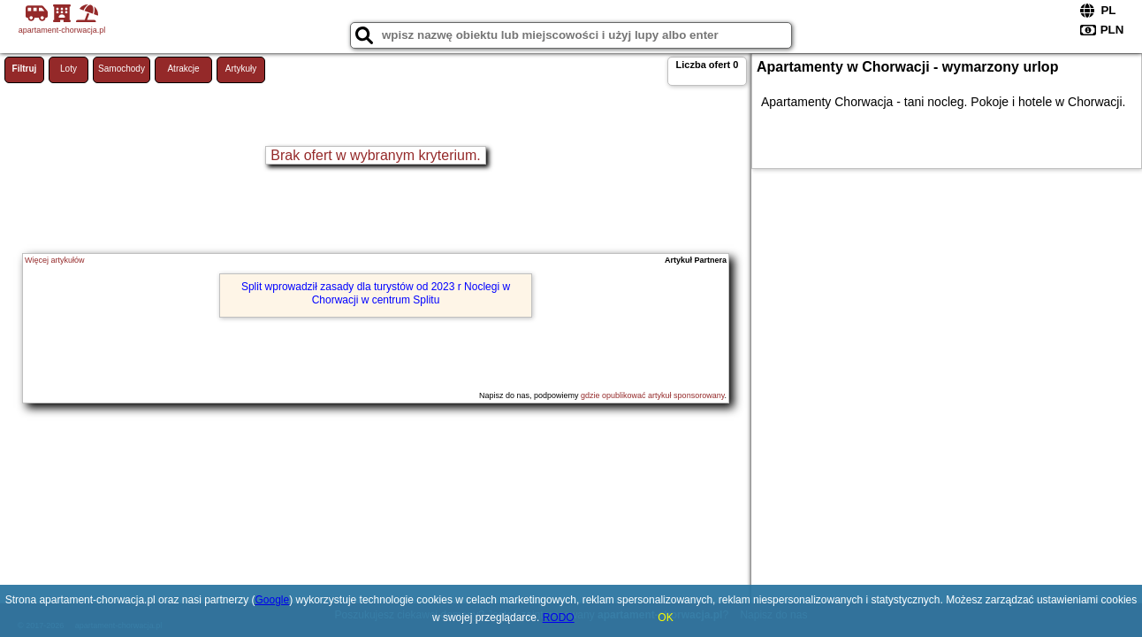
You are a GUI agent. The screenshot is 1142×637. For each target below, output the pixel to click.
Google (272, 600)
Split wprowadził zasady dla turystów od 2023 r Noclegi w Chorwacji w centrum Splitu (375, 292)
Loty (68, 68)
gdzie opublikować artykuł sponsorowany (652, 395)
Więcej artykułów (55, 260)
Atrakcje (183, 68)
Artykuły (241, 68)
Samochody (121, 68)
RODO (559, 617)
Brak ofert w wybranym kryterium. (375, 155)
